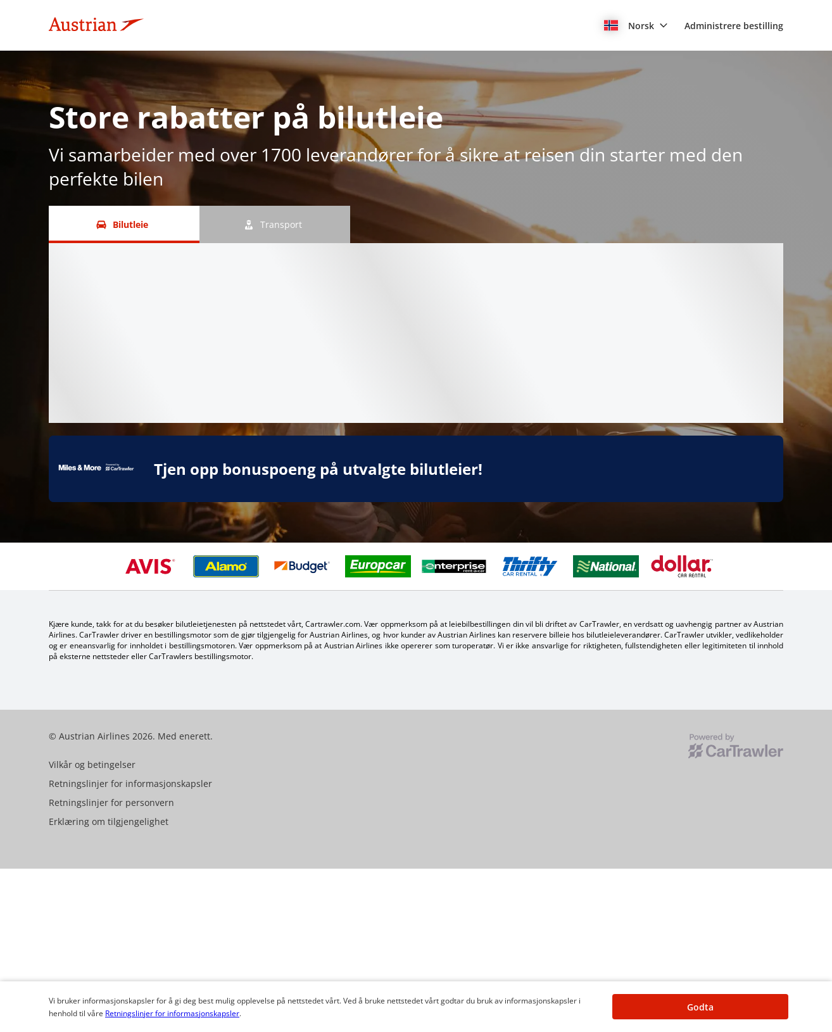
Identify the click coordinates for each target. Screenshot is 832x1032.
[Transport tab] (274, 224)
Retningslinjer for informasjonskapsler (172, 1013)
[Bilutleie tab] (124, 224)
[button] (636, 25)
